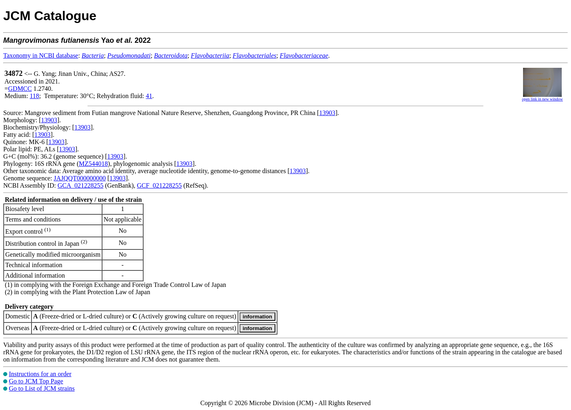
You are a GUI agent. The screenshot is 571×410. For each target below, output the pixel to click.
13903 (327, 112)
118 (34, 95)
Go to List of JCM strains (42, 388)
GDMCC (20, 88)
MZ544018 (93, 163)
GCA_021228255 (81, 185)
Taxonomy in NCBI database (40, 55)
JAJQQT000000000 (80, 178)
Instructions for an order (40, 373)
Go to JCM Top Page (36, 381)
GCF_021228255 (159, 185)
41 (149, 95)
